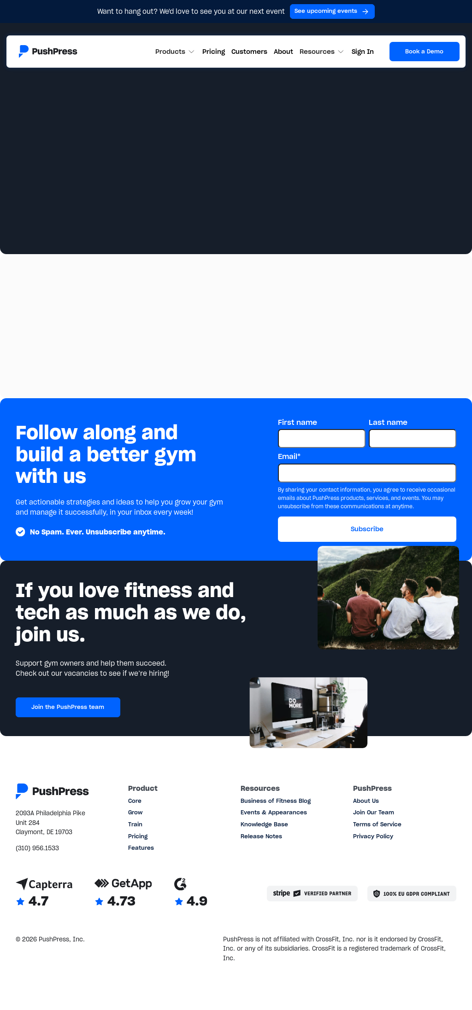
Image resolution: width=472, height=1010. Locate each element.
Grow (135, 812)
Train (135, 824)
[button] (175, 52)
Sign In (363, 51)
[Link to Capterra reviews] (44, 893)
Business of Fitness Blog (276, 800)
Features (141, 847)
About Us (366, 800)
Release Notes (261, 836)
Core (135, 800)
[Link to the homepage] (48, 51)
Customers (249, 51)
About (283, 51)
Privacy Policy (373, 836)
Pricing (213, 51)
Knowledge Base (264, 824)
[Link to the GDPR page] (411, 893)
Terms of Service (377, 824)
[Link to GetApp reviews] (123, 893)
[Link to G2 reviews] (190, 893)
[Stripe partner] (312, 893)
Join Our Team (373, 812)
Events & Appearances (274, 812)
